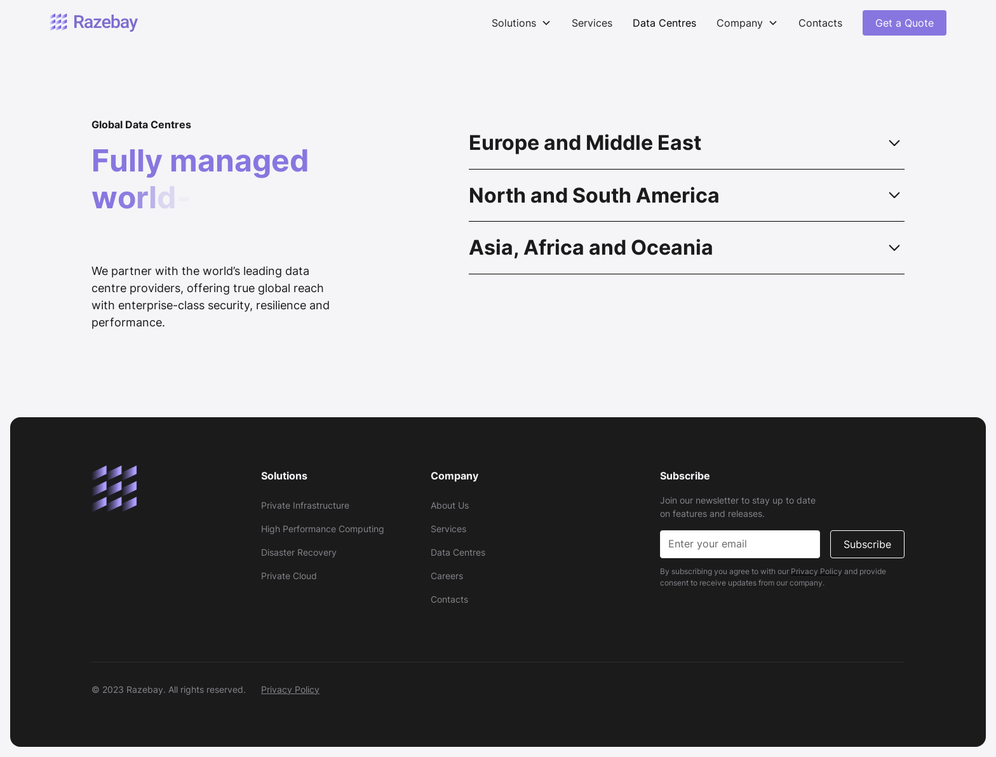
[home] (94, 23)
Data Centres (664, 23)
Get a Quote (904, 23)
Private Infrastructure (305, 505)
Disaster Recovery (299, 552)
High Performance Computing (322, 528)
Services (592, 23)
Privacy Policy (290, 689)
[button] (521, 23)
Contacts (820, 23)
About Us (450, 505)
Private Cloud (289, 575)
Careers (447, 575)
